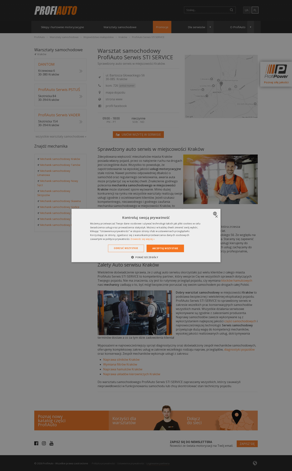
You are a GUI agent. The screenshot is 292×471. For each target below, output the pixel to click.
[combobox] (215, 213)
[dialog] (146, 235)
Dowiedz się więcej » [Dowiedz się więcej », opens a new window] (143, 239)
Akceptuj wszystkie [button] (165, 248)
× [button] (216, 216)
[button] (146, 257)
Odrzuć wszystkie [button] (126, 248)
